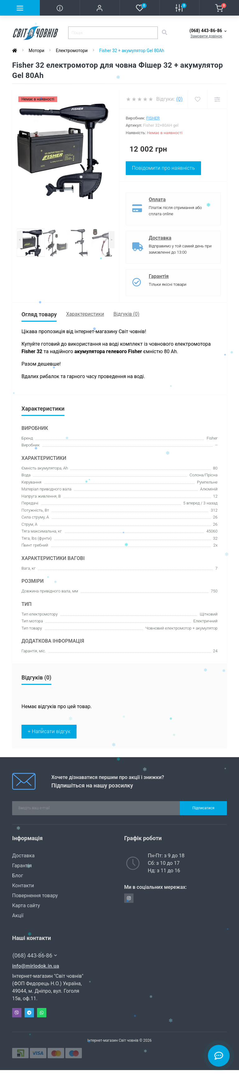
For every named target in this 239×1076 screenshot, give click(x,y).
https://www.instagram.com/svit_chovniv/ (129, 898)
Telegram (29, 1012)
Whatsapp (42, 1012)
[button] (100, 8)
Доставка (160, 238)
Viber (17, 1012)
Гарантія (159, 276)
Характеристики (85, 314)
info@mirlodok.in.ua (35, 966)
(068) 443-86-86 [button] (34, 955)
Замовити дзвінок (206, 36)
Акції (17, 915)
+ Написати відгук (49, 731)
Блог (17, 876)
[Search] (164, 33)
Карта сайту (26, 905)
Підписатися (203, 808)
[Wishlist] (197, 99)
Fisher (153, 118)
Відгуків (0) (126, 314)
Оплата (157, 199)
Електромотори (71, 50)
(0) (179, 99)
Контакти (23, 886)
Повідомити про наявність (163, 168)
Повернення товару (35, 895)
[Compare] (217, 99)
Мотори (36, 50)
